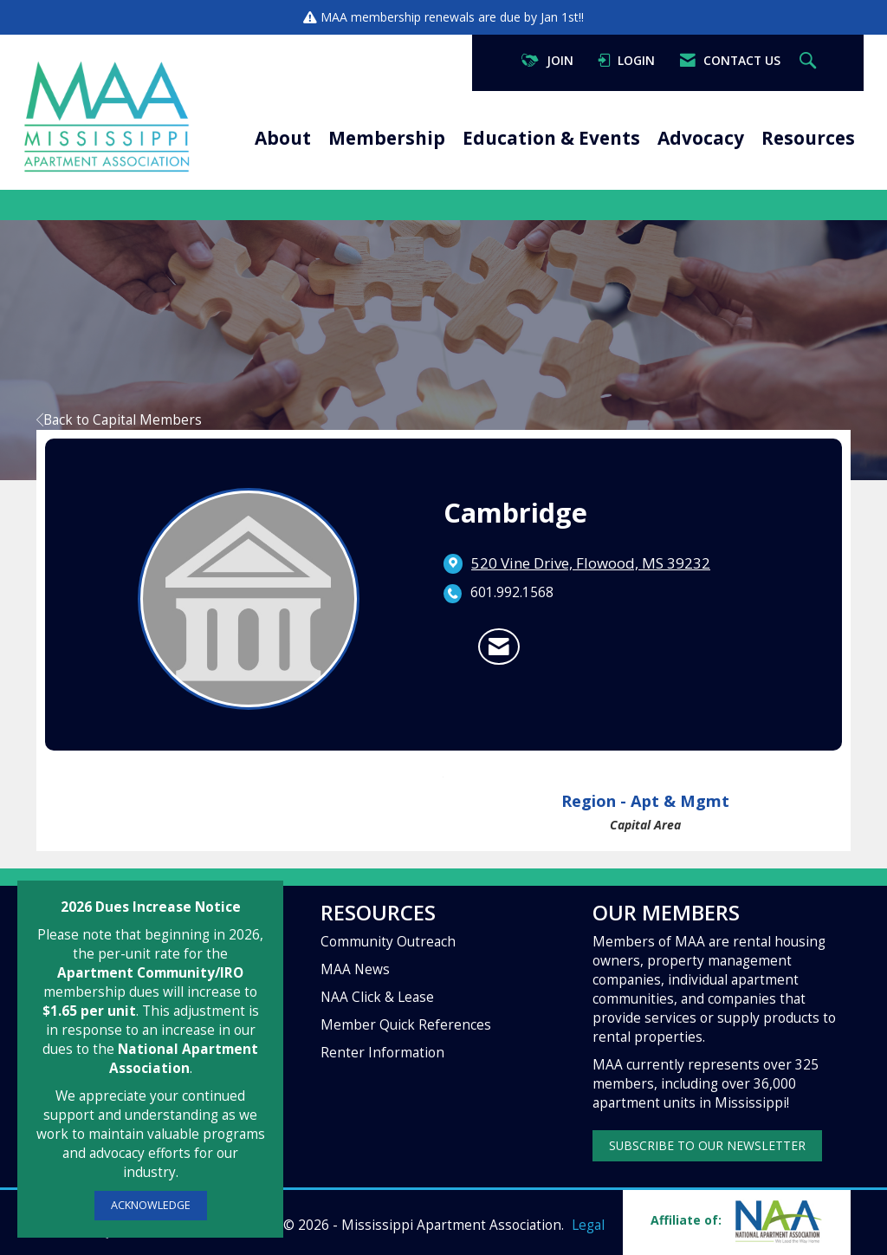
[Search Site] (810, 61)
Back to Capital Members (119, 420)
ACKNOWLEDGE (151, 1205)
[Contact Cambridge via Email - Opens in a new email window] (499, 646)
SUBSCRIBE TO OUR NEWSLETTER (707, 1145)
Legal (588, 1225)
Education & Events (551, 138)
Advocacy (700, 138)
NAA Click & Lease (377, 997)
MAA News (355, 969)
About (283, 138)
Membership (386, 138)
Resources (808, 138)
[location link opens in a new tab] (590, 563)
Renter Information (382, 1053)
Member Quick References (405, 1025)
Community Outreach (388, 942)
